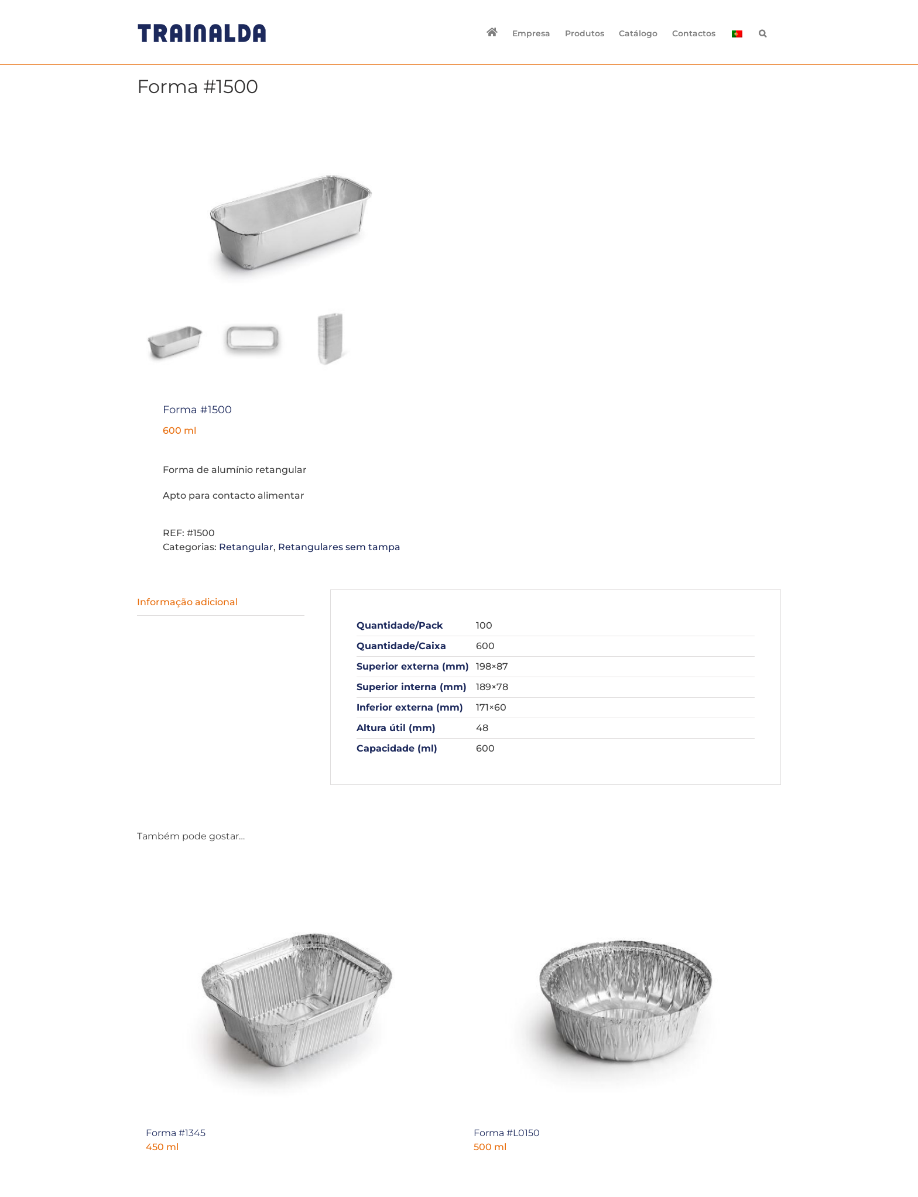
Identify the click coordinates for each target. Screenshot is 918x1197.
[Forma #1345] (295, 987)
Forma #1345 (175, 1132)
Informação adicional (187, 601)
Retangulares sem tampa (339, 546)
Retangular (246, 546)
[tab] (220, 602)
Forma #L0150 (507, 1132)
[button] (762, 32)
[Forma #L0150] (623, 987)
